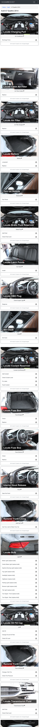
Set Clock (4, 338)
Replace (4, 95)
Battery (19, 158)
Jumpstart (5, 162)
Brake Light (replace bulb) (9, 560)
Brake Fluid (19, 229)
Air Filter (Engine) (18, 124)
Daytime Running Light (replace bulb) (12, 568)
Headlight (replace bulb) (8, 575)
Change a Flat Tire (7, 672)
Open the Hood (6, 493)
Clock (18, 334)
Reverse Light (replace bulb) (9, 586)
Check (3, 418)
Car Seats (18, 266)
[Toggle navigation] (35, 2)
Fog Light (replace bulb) (8, 571)
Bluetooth (18, 195)
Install (3, 270)
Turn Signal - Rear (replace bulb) (10, 597)
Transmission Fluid (19, 705)
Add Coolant (5, 374)
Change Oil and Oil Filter (8, 634)
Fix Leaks (4, 381)
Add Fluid (4, 233)
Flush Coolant (5, 385)
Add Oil (4, 631)
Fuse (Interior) (19, 452)
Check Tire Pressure (7, 675)
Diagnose (4, 304)
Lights (19, 557)
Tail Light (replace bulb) (8, 590)
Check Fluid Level (6, 237)
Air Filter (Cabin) (19, 91)
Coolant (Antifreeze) (19, 370)
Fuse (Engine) (19, 415)
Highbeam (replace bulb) (8, 579)
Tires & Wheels (19, 668)
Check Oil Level (6, 638)
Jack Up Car (19, 523)
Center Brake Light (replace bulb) (10, 564)
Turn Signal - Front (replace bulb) (10, 593)
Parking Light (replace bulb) (9, 582)
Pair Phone (5, 199)
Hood (18, 489)
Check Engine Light (19, 300)
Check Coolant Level (7, 377)
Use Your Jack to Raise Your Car (10, 527)
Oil (19, 627)
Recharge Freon (6, 40)
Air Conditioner (19, 36)
